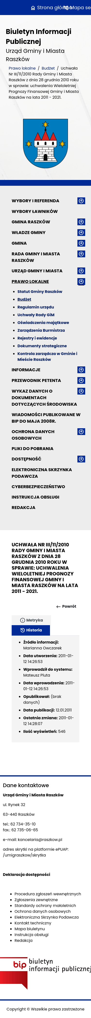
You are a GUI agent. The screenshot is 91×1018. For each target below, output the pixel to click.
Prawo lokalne (22, 68)
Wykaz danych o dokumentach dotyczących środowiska (44, 397)
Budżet (48, 68)
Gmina (19, 243)
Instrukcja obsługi (35, 497)
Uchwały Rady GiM (35, 315)
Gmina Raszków (31, 222)
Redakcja (23, 507)
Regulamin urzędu (35, 307)
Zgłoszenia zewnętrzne (36, 900)
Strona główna (51, 7)
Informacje (26, 370)
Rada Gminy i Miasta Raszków (36, 257)
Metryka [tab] (31, 620)
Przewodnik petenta (36, 380)
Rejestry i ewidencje (37, 338)
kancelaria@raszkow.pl (40, 839)
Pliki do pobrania (32, 448)
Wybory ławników (35, 211)
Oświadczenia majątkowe (43, 322)
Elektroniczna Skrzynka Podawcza (42, 473)
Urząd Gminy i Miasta (37, 271)
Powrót (66, 606)
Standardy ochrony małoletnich (45, 905)
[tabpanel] (45, 689)
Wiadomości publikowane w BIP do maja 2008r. (46, 418)
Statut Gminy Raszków (39, 291)
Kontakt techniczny (33, 923)
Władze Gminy (28, 232)
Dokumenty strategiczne (42, 346)
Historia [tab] (31, 630)
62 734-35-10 (23, 824)
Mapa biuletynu (30, 929)
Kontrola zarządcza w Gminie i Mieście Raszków (47, 356)
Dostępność (26, 459)
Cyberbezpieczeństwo (38, 487)
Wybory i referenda (35, 201)
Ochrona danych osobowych (33, 434)
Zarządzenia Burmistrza (41, 330)
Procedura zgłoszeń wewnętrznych (48, 894)
